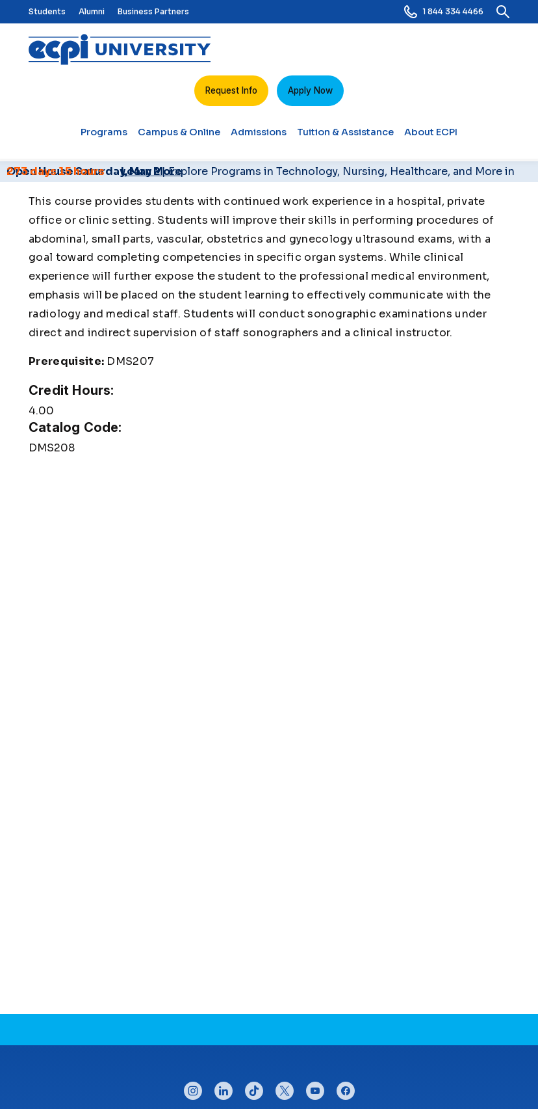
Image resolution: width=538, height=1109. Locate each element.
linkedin (223, 1087)
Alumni (92, 11)
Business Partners (153, 11)
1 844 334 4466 (443, 11)
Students (47, 11)
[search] (502, 11)
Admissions (259, 137)
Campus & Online (179, 137)
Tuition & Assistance (345, 137)
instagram (193, 1087)
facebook (346, 1087)
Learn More (151, 171)
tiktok (254, 1087)
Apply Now (310, 90)
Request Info (231, 90)
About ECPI (430, 137)
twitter (284, 1087)
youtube (315, 1087)
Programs (104, 137)
